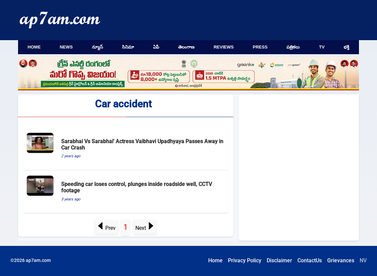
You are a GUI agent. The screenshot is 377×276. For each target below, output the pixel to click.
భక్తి (346, 47)
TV (322, 47)
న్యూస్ (97, 47)
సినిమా (128, 47)
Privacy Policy (244, 260)
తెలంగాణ (186, 47)
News (66, 47)
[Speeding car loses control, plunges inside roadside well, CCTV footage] (125, 191)
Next (144, 228)
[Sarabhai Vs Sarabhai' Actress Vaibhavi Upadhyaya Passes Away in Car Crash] (125, 148)
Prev (106, 228)
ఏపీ (156, 47)
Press (260, 47)
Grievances (340, 260)
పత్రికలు (293, 47)
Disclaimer (279, 260)
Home (34, 47)
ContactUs (309, 260)
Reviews (224, 47)
